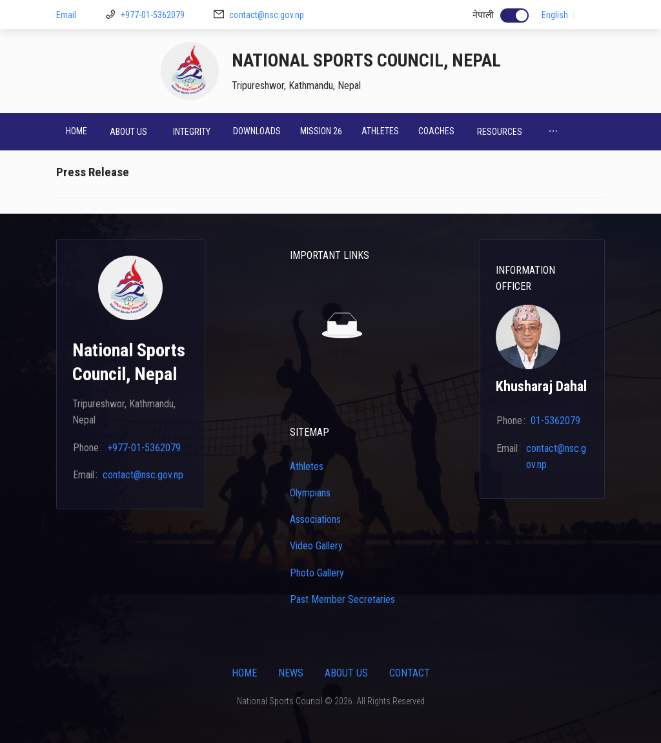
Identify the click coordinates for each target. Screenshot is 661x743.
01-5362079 (555, 420)
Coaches (436, 131)
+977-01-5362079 (153, 15)
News (290, 673)
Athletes (380, 131)
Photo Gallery (317, 573)
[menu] (330, 131)
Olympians (310, 493)
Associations (315, 519)
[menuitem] (76, 131)
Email (66, 15)
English (555, 15)
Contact (409, 673)
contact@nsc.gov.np (266, 15)
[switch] (514, 15)
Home (76, 131)
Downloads (257, 131)
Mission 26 (321, 131)
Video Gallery (316, 546)
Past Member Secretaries (342, 599)
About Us (346, 673)
